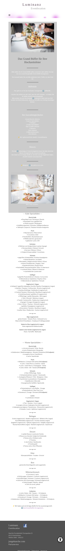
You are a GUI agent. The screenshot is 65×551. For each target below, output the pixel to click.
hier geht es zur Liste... (37, 165)
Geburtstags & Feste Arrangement (29, 151)
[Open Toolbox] (60, 539)
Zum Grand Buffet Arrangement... (32, 508)
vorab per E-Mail (39, 98)
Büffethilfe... (47, 91)
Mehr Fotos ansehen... (32, 204)
